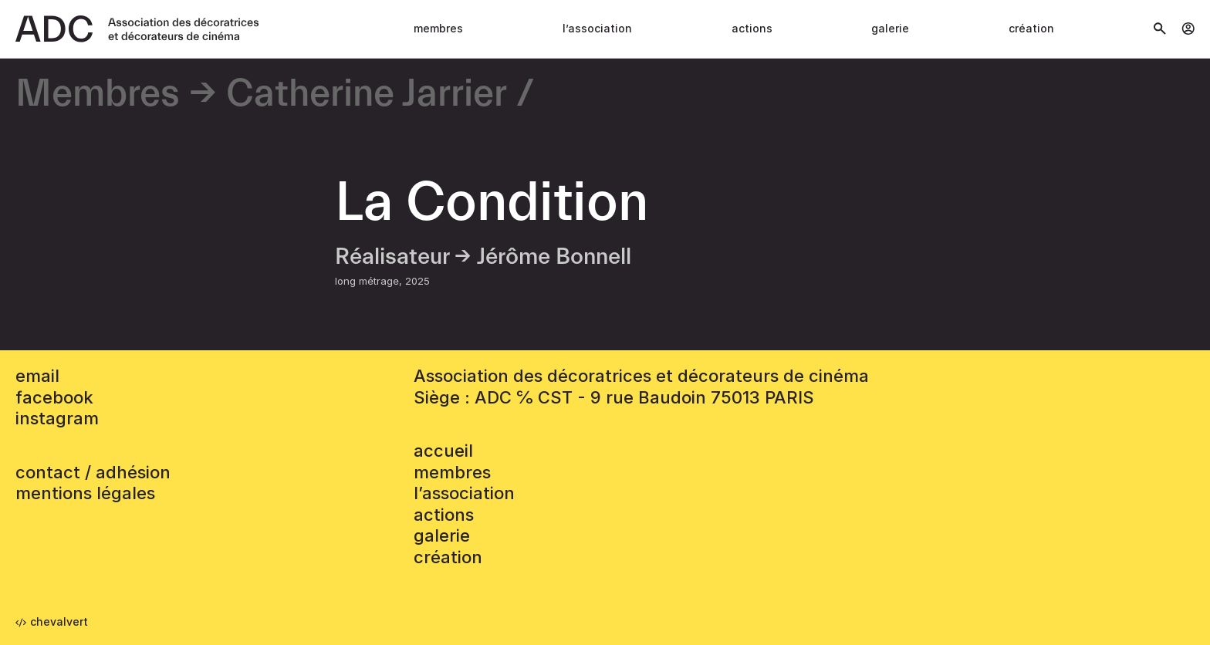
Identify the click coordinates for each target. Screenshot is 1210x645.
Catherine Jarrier (366, 94)
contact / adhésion (93, 472)
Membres (438, 28)
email (37, 376)
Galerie (890, 28)
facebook (54, 397)
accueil (443, 451)
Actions (752, 28)
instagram (57, 418)
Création (1031, 28)
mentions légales (85, 493)
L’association (597, 28)
